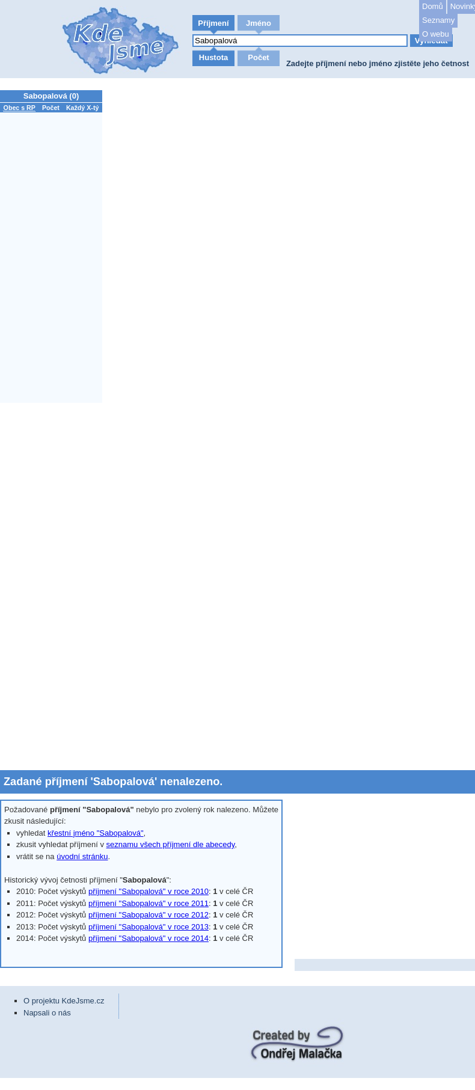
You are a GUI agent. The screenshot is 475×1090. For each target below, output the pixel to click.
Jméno (258, 23)
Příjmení (213, 23)
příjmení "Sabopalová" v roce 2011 (148, 903)
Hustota (213, 57)
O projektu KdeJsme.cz (63, 1000)
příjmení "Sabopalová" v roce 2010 (148, 891)
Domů (432, 6)
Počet (258, 57)
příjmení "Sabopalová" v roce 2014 (148, 938)
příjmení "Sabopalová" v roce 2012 (148, 914)
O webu (435, 33)
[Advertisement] (54, 586)
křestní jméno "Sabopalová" (96, 832)
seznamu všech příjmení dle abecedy (170, 844)
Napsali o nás (47, 1012)
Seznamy (438, 20)
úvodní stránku (82, 856)
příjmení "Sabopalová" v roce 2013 (148, 926)
